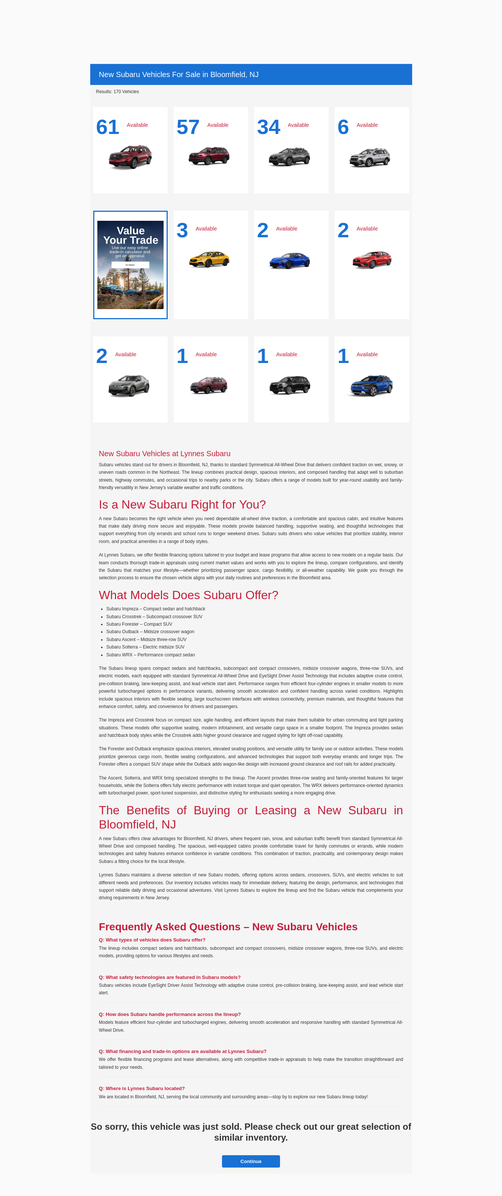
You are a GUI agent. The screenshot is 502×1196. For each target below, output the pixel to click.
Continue (250, 1161)
